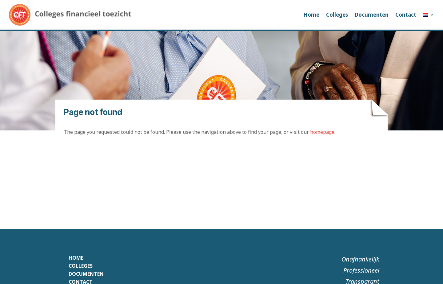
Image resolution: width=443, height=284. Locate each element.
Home (311, 14)
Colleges (337, 14)
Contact (405, 14)
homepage (322, 132)
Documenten (372, 14)
